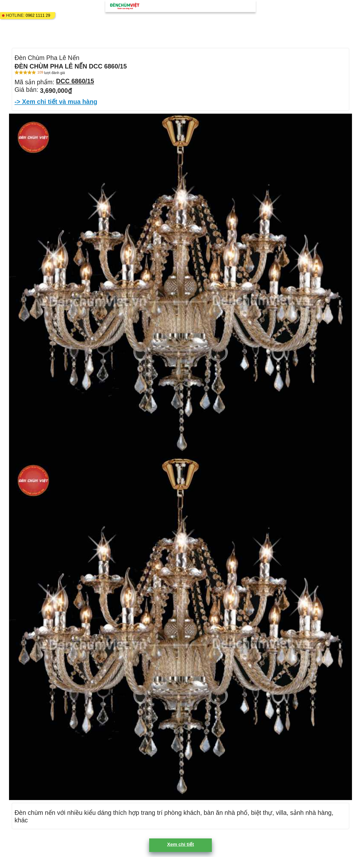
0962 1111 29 (38, 15)
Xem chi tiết (180, 844)
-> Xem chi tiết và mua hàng (56, 101)
